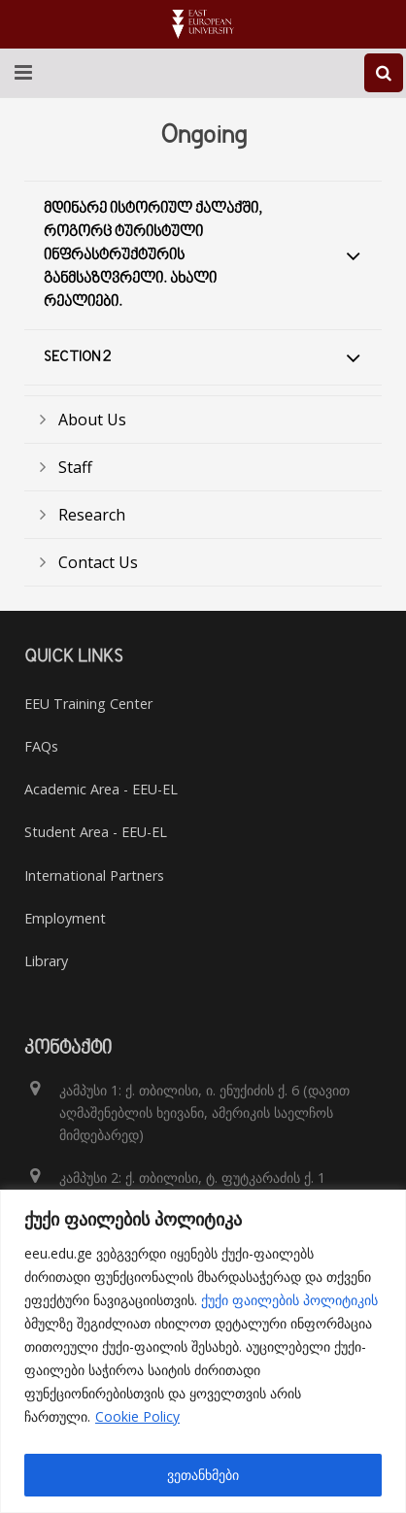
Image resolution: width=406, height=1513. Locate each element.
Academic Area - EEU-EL (101, 789)
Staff (75, 467)
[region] (203, 1351)
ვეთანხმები (203, 1474)
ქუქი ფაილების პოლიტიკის (289, 1300)
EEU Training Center (88, 703)
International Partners (94, 875)
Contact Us (98, 562)
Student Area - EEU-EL (95, 832)
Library (46, 961)
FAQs (41, 746)
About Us (92, 419)
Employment (65, 918)
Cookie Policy (137, 1416)
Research (91, 514)
